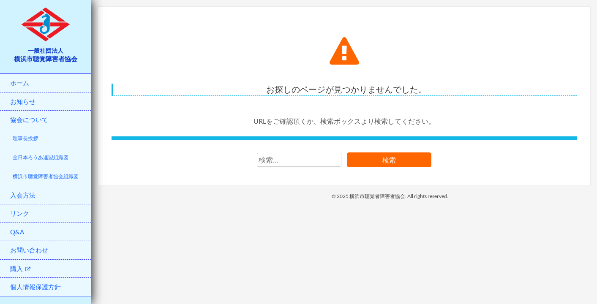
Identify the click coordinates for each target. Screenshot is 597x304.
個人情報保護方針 (35, 286)
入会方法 (22, 195)
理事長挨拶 (25, 138)
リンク (19, 213)
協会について (29, 119)
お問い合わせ (29, 250)
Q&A (17, 232)
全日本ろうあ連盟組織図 (40, 157)
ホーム (19, 83)
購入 (20, 268)
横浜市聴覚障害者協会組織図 (46, 176)
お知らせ (22, 101)
